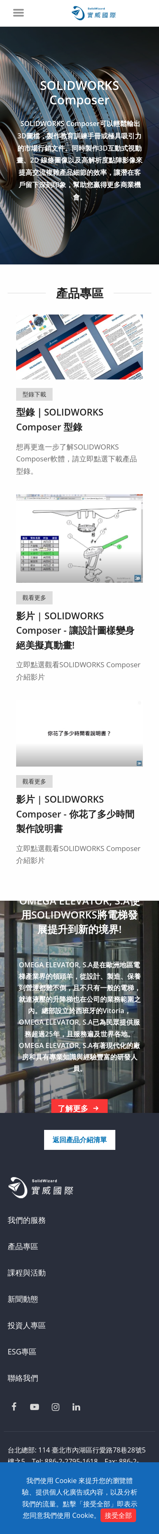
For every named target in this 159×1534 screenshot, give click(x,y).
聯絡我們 (23, 1378)
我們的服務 (27, 1220)
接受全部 (118, 1515)
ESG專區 (22, 1351)
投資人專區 (27, 1325)
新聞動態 (23, 1299)
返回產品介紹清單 (80, 1139)
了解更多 (80, 1109)
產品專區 (23, 1246)
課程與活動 (27, 1272)
